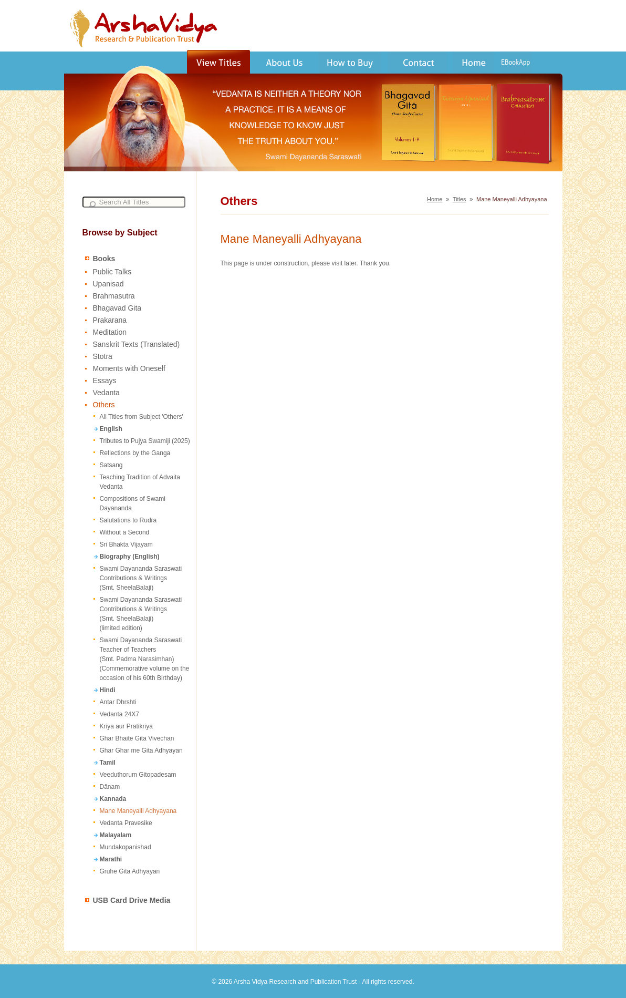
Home (434, 199)
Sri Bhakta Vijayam (126, 544)
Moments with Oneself (129, 368)
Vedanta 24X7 (119, 714)
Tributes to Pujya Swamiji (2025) (145, 441)
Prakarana (110, 320)
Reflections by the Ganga (135, 453)
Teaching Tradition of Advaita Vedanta (140, 482)
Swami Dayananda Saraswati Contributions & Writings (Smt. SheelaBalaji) (141, 578)
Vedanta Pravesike (126, 823)
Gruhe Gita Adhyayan (130, 871)
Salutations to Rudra (128, 520)
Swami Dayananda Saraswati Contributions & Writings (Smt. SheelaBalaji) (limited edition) (141, 614)
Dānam (110, 786)
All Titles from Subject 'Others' (141, 416)
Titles (459, 199)
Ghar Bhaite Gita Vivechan (137, 738)
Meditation (110, 332)
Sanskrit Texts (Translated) (136, 344)
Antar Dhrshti (118, 702)
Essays (105, 380)
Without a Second (125, 532)
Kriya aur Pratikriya (126, 726)
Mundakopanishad (125, 847)
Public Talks (112, 271)
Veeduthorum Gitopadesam (138, 774)
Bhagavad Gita (117, 308)
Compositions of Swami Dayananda (132, 503)
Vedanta (106, 392)
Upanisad (108, 284)
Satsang (111, 465)
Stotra (102, 356)
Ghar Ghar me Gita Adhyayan (141, 750)
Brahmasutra (114, 296)
